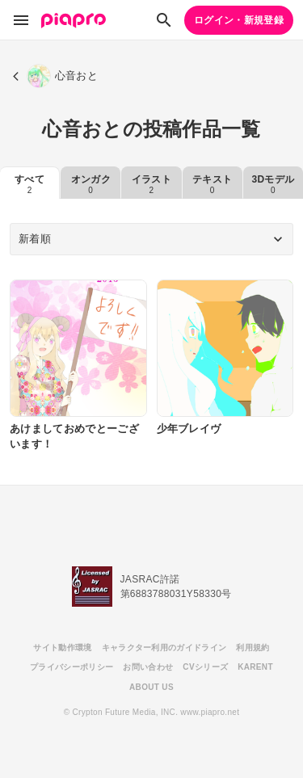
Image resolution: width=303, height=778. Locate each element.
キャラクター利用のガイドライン (164, 647)
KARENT (255, 666)
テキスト (212, 184)
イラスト (151, 184)
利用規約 (252, 647)
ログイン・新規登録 (239, 20)
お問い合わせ (148, 666)
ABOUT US (151, 687)
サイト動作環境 (62, 647)
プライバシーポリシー (71, 666)
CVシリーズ (205, 666)
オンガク (91, 184)
